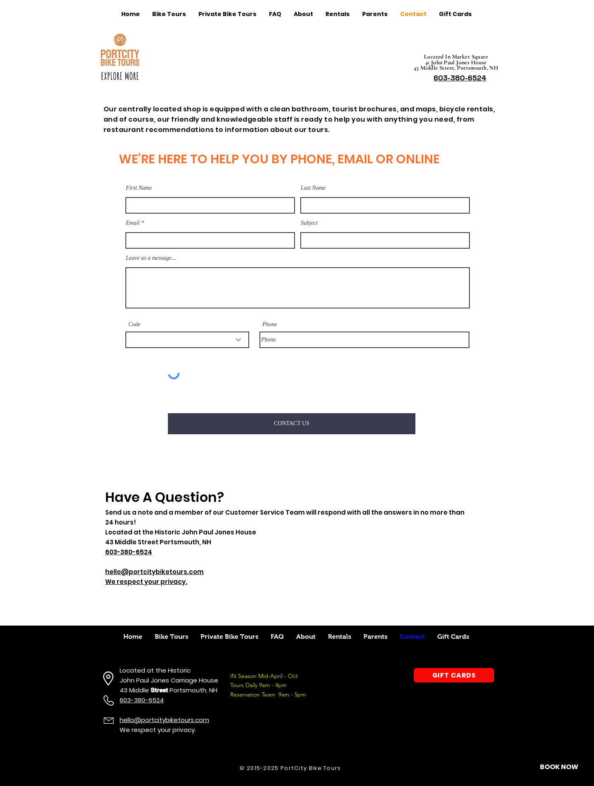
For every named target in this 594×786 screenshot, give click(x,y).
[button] (559, 767)
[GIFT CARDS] (454, 675)
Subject (309, 223)
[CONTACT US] (291, 423)
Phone (269, 324)
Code (134, 324)
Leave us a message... (151, 258)
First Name (139, 188)
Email (132, 223)
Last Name (313, 188)
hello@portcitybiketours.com (164, 719)
